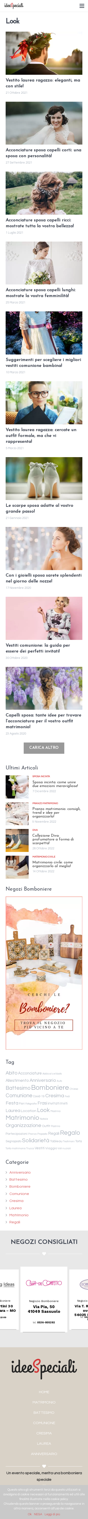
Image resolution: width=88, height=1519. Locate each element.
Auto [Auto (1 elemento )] (59, 1081)
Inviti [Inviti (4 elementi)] (64, 1103)
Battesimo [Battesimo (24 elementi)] (18, 1088)
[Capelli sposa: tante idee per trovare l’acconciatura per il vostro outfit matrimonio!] (44, 688)
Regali (14, 1222)
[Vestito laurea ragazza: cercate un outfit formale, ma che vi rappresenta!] (44, 402)
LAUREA (44, 1443)
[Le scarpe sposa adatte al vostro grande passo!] (44, 478)
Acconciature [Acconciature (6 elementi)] (30, 1073)
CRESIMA (44, 1433)
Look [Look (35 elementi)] (43, 1110)
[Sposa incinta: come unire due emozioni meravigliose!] (17, 786)
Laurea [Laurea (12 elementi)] (13, 1110)
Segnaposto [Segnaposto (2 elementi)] (13, 1141)
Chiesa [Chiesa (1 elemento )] (74, 1089)
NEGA (38, 1514)
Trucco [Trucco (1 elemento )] (30, 1148)
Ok (30, 1514)
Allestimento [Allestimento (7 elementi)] (17, 1081)
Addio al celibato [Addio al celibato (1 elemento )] (52, 1073)
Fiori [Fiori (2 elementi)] (22, 1103)
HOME (44, 1392)
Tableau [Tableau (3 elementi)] (56, 1141)
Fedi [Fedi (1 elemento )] (67, 1096)
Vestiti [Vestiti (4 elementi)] (40, 1148)
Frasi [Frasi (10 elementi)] (42, 1103)
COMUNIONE (44, 1423)
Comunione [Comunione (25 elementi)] (19, 1095)
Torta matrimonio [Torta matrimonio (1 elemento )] (16, 1148)
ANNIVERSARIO (44, 1454)
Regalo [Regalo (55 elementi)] (70, 1133)
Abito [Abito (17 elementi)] (11, 1073)
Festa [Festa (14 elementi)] (12, 1103)
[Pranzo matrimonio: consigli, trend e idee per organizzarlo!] (17, 813)
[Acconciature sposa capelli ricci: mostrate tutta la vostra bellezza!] (44, 193)
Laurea (15, 1208)
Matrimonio (19, 1215)
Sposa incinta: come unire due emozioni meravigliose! (55, 784)
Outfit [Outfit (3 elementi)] (46, 1126)
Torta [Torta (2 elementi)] (78, 1141)
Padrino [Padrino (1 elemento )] (55, 1126)
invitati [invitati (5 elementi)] (54, 1103)
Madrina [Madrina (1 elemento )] (55, 1111)
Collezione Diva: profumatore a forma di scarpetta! (53, 839)
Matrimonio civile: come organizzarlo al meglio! (52, 864)
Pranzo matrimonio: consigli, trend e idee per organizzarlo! (56, 812)
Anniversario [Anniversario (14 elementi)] (43, 1080)
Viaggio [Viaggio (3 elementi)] (51, 1148)
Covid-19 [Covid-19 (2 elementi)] (39, 1096)
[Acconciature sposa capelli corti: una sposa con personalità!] (44, 123)
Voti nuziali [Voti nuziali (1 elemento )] (64, 1148)
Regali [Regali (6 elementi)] (53, 1133)
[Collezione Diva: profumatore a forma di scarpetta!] (17, 840)
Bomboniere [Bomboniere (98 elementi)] (50, 1087)
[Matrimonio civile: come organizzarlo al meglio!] (17, 867)
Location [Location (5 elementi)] (28, 1111)
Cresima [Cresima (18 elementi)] (54, 1095)
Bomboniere (20, 1186)
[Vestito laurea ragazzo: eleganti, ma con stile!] (44, 53)
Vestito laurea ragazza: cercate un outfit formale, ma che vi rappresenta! (41, 436)
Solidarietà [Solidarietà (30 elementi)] (35, 1140)
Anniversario (20, 1172)
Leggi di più (52, 1514)
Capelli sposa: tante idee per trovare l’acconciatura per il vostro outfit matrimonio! (43, 721)
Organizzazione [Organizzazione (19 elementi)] (23, 1125)
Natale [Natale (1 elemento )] (44, 1119)
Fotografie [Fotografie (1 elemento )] (31, 1103)
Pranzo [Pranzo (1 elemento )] (32, 1134)
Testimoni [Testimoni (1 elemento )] (69, 1141)
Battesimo (18, 1179)
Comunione (19, 1194)
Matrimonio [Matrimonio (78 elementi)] (22, 1117)
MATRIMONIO (44, 1402)
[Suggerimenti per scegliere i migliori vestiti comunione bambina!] (44, 333)
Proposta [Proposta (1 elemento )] (42, 1134)
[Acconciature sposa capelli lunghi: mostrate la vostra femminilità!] (44, 263)
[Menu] (82, 6)
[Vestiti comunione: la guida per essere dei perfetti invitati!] (44, 618)
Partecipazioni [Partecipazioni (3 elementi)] (16, 1133)
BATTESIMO (44, 1412)
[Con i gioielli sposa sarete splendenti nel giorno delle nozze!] (44, 548)
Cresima (16, 1201)
